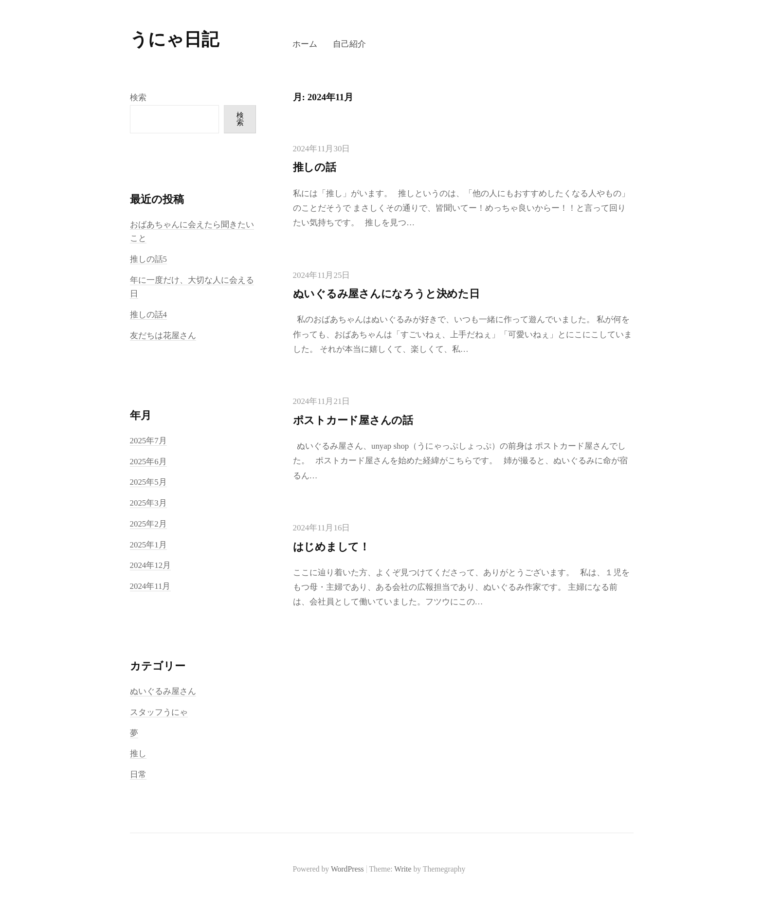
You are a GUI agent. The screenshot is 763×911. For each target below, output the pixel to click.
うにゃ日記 (174, 39)
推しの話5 (148, 259)
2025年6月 (148, 461)
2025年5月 (148, 482)
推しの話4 (148, 314)
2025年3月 (148, 503)
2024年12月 (150, 565)
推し (138, 753)
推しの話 (314, 167)
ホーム (304, 44)
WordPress (347, 869)
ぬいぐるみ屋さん (163, 691)
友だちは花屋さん (163, 335)
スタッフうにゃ (159, 712)
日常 (138, 774)
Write (402, 869)
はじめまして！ (331, 547)
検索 (138, 97)
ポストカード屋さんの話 (353, 420)
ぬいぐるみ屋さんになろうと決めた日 (386, 294)
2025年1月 (148, 544)
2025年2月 (148, 523)
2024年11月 (150, 586)
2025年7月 (148, 440)
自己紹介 (349, 44)
